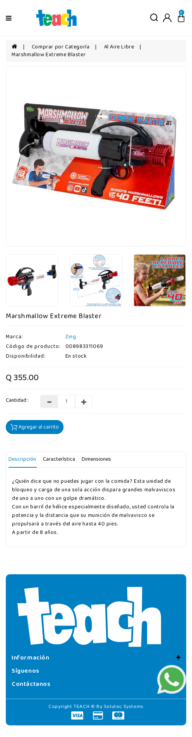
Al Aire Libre (119, 47)
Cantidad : (17, 401)
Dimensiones (96, 459)
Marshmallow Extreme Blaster (49, 54)
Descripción (22, 459)
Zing (70, 336)
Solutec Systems (124, 707)
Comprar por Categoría (61, 47)
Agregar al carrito (34, 427)
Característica (59, 459)
